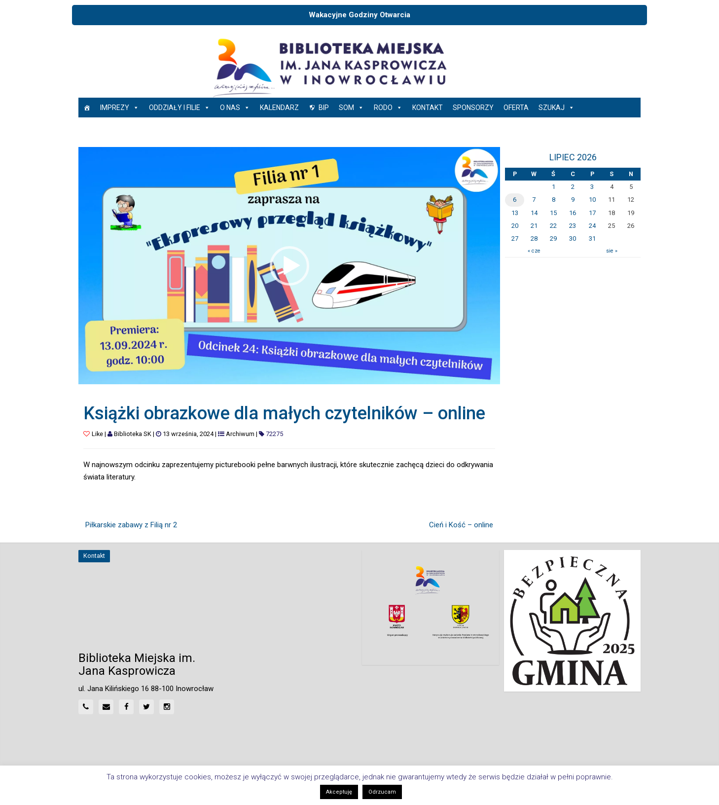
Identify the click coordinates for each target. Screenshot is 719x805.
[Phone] (85, 706)
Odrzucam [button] (382, 792)
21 (534, 225)
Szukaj (557, 107)
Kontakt (427, 107)
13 (514, 213)
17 (592, 213)
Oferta (516, 107)
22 (553, 225)
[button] (289, 266)
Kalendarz (279, 107)
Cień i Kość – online (461, 524)
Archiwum (240, 434)
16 (572, 213)
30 (572, 238)
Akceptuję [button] (339, 792)
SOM (351, 107)
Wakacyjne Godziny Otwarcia (359, 14)
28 (534, 238)
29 (553, 238)
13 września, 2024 (188, 434)
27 (514, 238)
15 (553, 213)
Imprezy (119, 107)
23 (572, 225)
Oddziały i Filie (179, 107)
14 (534, 213)
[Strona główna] (86, 107)
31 (592, 238)
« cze (534, 251)
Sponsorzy (473, 107)
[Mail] (106, 706)
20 (514, 225)
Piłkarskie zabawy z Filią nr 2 (131, 524)
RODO (388, 107)
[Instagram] (166, 706)
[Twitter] (146, 706)
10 (592, 199)
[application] (289, 265)
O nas (235, 107)
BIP (324, 107)
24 (592, 225)
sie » (611, 251)
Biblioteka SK (132, 434)
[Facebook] (126, 706)
